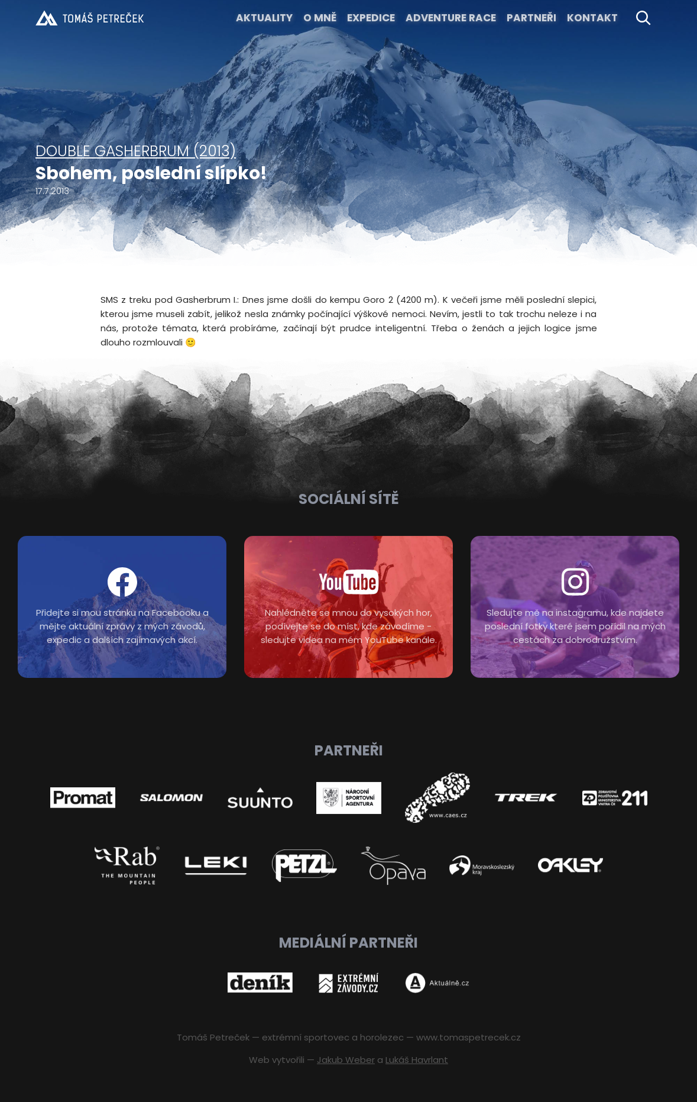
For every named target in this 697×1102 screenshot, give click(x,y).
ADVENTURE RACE (451, 18)
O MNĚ (319, 18)
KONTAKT (592, 18)
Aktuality (264, 18)
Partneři (531, 18)
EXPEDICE (371, 18)
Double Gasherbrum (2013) (135, 151)
